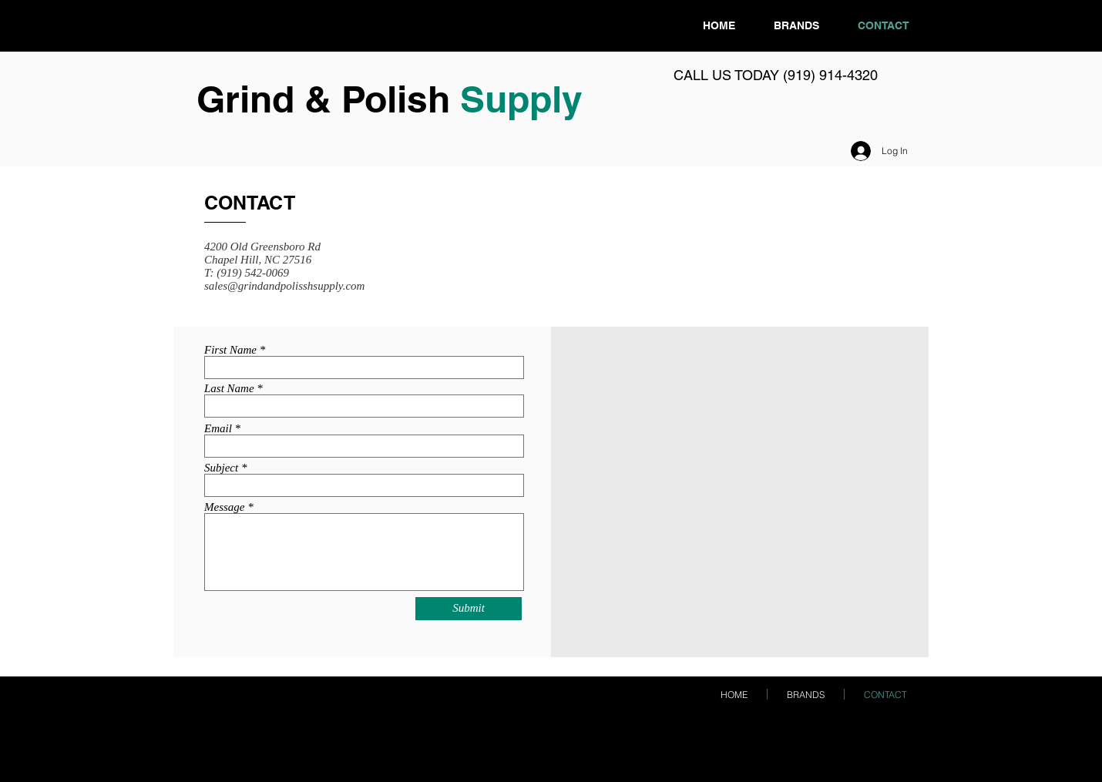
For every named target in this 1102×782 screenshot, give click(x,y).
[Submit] (468, 608)
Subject (221, 468)
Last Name (229, 388)
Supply (521, 99)
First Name (230, 350)
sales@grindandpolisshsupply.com (284, 286)
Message (224, 507)
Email (218, 429)
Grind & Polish (328, 99)
